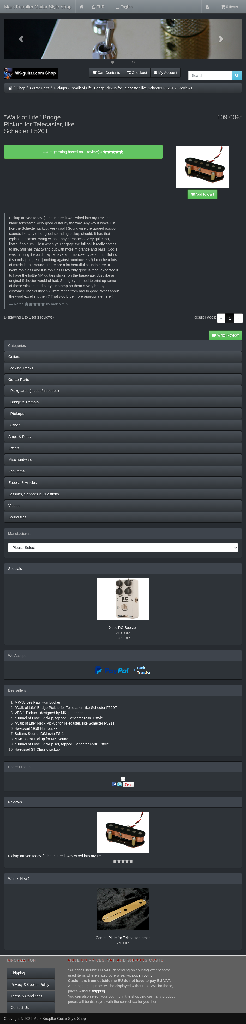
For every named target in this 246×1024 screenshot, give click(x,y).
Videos (14, 506)
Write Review (225, 335)
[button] (22, 39)
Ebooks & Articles (22, 483)
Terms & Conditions (26, 996)
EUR (100, 7)
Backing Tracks (20, 368)
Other (14, 425)
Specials (15, 568)
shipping (145, 975)
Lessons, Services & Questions (33, 494)
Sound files (17, 517)
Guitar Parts (40, 88)
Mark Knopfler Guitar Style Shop (37, 6)
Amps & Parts (19, 437)
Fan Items (16, 471)
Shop (21, 88)
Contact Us (20, 1007)
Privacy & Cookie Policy (30, 984)
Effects (14, 448)
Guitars (14, 357)
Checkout (137, 73)
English (126, 7)
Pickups (60, 88)
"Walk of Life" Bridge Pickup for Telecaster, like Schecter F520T (122, 88)
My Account (165, 73)
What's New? (18, 879)
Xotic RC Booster (123, 628)
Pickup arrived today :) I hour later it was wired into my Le (54, 856)
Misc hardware (20, 460)
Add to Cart (202, 194)
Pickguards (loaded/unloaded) (33, 391)
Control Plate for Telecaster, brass (123, 938)
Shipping (18, 973)
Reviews (185, 88)
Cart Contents (106, 73)
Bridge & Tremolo (23, 402)
